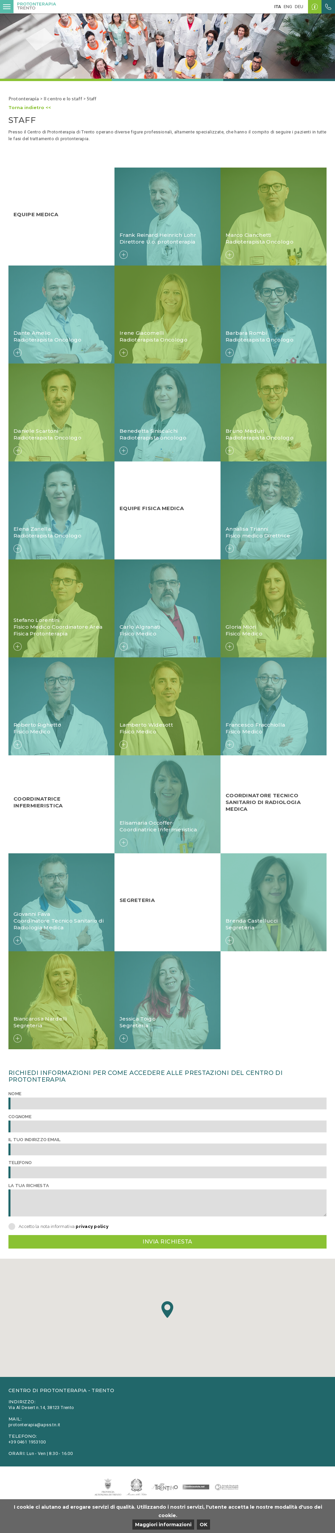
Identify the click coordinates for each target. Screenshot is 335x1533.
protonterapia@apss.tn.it (34, 1424)
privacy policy (92, 1226)
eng (288, 6)
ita (277, 6)
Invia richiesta (167, 1241)
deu (299, 6)
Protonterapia (23, 98)
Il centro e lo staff (63, 98)
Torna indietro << (29, 107)
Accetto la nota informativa (63, 1226)
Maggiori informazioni (163, 1525)
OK (203, 1525)
